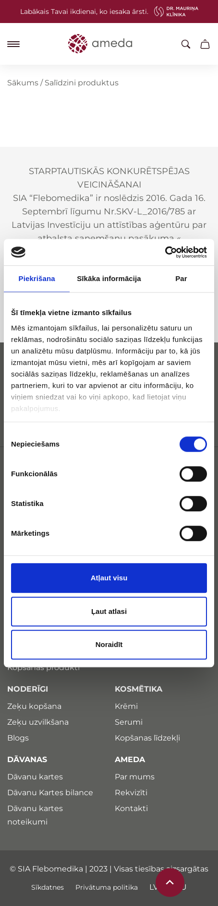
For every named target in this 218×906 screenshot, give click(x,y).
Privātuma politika (106, 887)
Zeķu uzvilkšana (38, 722)
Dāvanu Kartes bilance (50, 792)
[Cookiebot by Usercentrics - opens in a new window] (165, 252)
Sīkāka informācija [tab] (109, 278)
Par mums (135, 776)
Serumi (129, 722)
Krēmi (126, 706)
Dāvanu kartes (35, 776)
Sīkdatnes (47, 887)
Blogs (18, 737)
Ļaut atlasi (109, 611)
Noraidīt (109, 644)
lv (153, 887)
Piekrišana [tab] (37, 278)
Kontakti (131, 808)
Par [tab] (181, 278)
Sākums (22, 82)
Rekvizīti (131, 792)
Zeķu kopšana (34, 706)
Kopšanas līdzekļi (147, 737)
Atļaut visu (109, 578)
